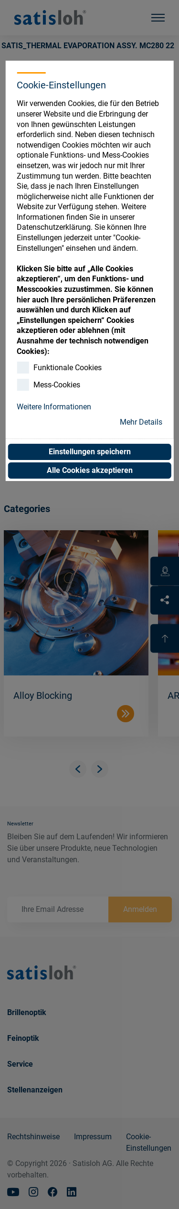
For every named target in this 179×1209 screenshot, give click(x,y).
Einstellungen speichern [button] (90, 451)
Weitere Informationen (54, 406)
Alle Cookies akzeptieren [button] (90, 470)
